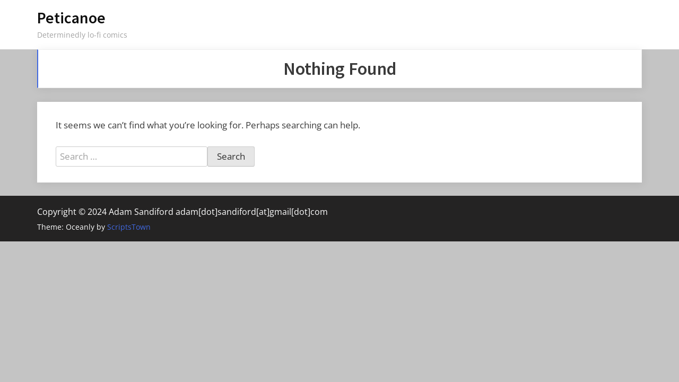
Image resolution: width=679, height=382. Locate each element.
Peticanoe (71, 18)
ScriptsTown (129, 227)
